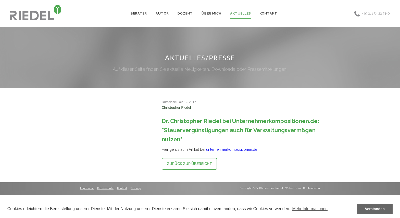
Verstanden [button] (375, 209)
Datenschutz (105, 188)
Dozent (185, 13)
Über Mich (211, 13)
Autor (162, 13)
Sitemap (136, 188)
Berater (139, 13)
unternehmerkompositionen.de (231, 149)
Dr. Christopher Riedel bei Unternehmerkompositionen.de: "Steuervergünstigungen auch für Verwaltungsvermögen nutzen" (240, 130)
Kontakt (268, 13)
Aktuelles (240, 13)
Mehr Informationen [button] (310, 209)
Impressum (87, 188)
